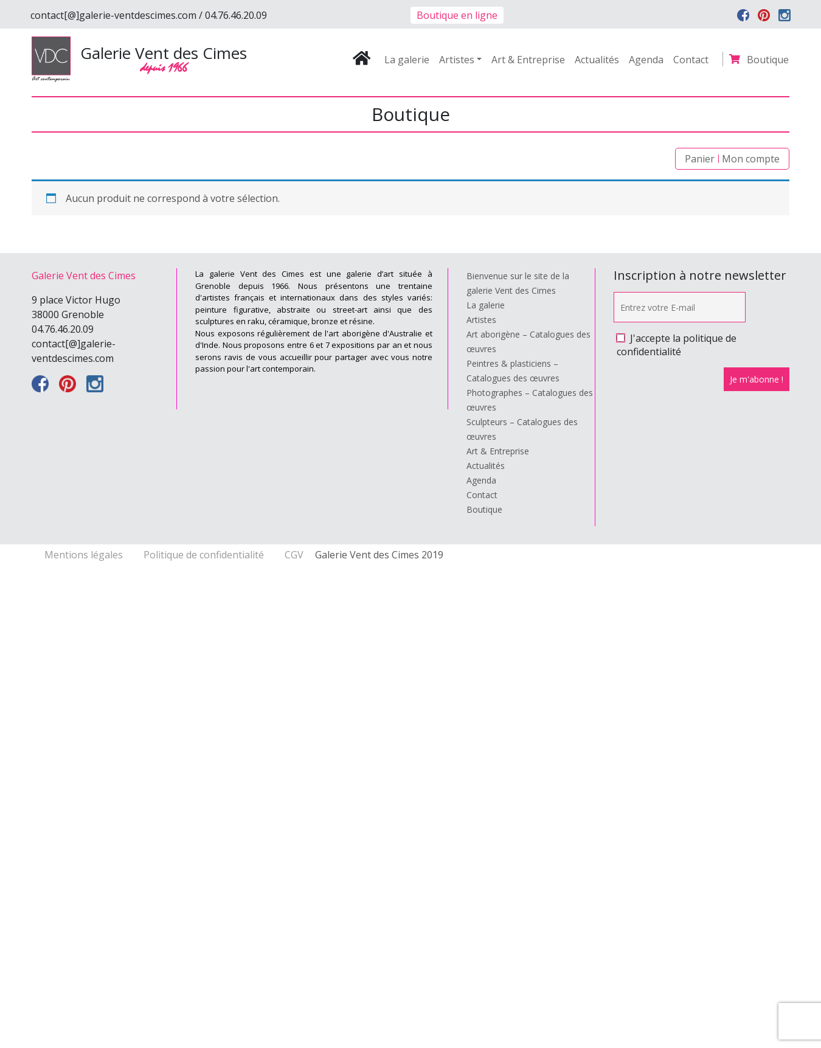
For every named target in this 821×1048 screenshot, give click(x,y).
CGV (294, 554)
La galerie (406, 59)
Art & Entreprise (528, 59)
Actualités (597, 59)
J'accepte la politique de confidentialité (676, 344)
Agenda (646, 59)
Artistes (456, 59)
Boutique (768, 59)
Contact (690, 59)
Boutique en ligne (457, 15)
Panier (700, 158)
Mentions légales (84, 554)
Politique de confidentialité (205, 554)
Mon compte (751, 158)
